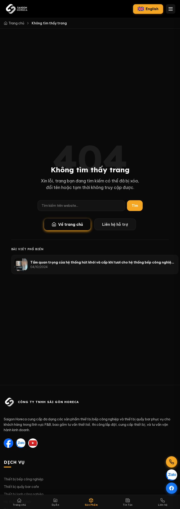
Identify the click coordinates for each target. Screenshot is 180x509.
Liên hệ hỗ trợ (115, 224)
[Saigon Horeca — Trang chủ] (16, 9)
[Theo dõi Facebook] (171, 488)
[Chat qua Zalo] (171, 475)
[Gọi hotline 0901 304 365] (171, 462)
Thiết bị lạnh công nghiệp (24, 494)
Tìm (135, 206)
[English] (148, 9)
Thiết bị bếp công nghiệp (23, 479)
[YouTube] (33, 443)
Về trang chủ (67, 224)
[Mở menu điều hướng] (170, 9)
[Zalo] (20, 443)
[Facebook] (8, 443)
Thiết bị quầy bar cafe (21, 487)
